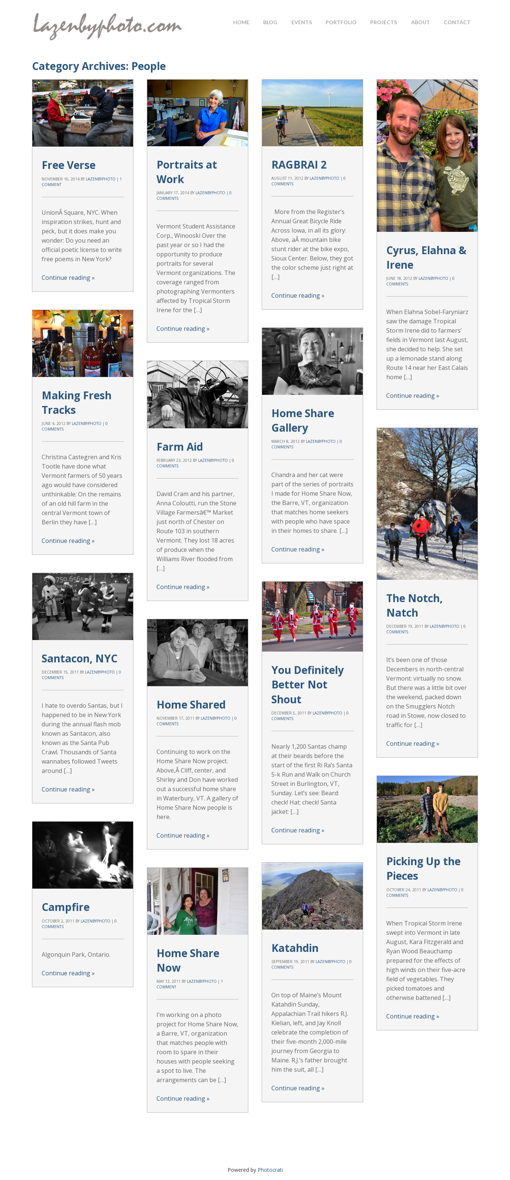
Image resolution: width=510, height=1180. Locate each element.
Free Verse (69, 165)
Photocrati (270, 1169)
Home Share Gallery (302, 411)
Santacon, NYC (79, 640)
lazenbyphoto (101, 179)
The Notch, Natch (414, 596)
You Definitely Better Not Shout (307, 666)
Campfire (66, 880)
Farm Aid (179, 423)
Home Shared (191, 663)
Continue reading (68, 278)
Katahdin (183, 902)
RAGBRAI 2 (299, 164)
